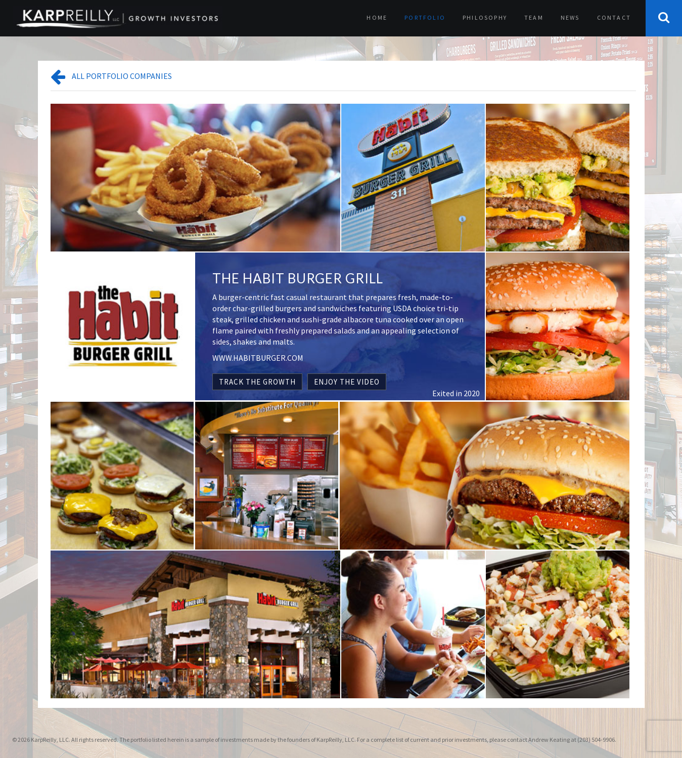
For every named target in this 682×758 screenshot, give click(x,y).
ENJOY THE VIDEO (347, 382)
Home (377, 17)
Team (533, 17)
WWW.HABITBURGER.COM (257, 358)
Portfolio (424, 17)
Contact (614, 17)
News (570, 17)
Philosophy (485, 17)
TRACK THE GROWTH (257, 382)
